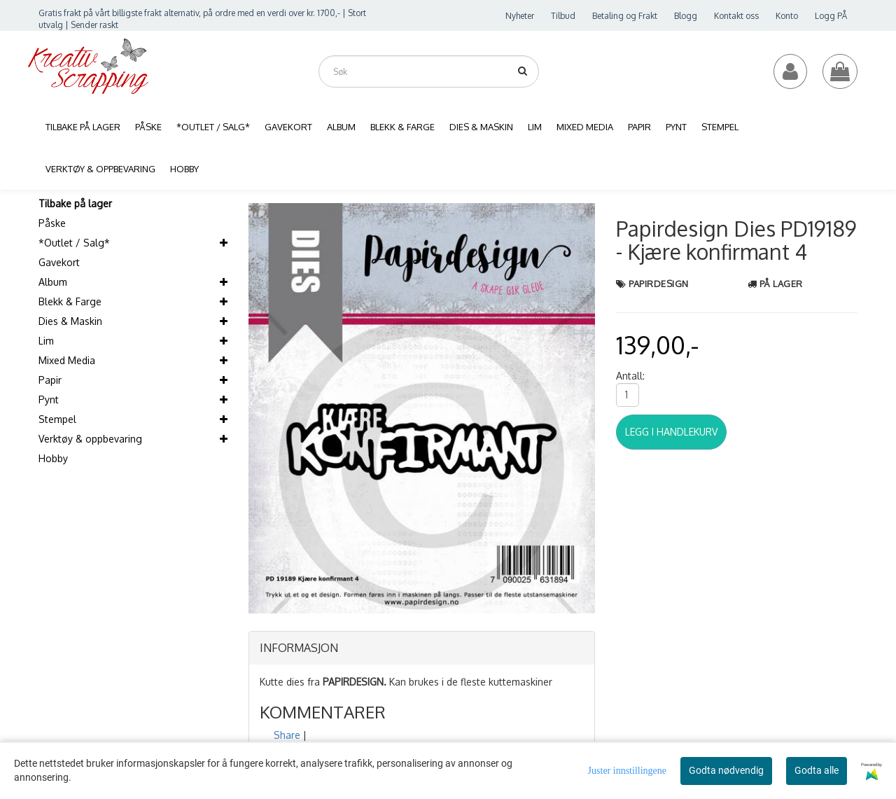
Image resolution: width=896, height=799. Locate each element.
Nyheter (519, 16)
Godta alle (816, 770)
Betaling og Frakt (624, 16)
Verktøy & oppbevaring (90, 439)
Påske (52, 223)
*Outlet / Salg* (74, 243)
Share (287, 735)
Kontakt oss (736, 16)
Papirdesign (659, 283)
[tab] (421, 648)
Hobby (53, 458)
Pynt (48, 399)
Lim (46, 341)
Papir (50, 380)
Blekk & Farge (70, 301)
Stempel (57, 419)
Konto (787, 16)
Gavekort (59, 262)
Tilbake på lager (75, 203)
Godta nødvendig (726, 770)
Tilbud (563, 16)
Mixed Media (66, 360)
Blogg (685, 16)
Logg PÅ (831, 16)
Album (52, 282)
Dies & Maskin (70, 321)
